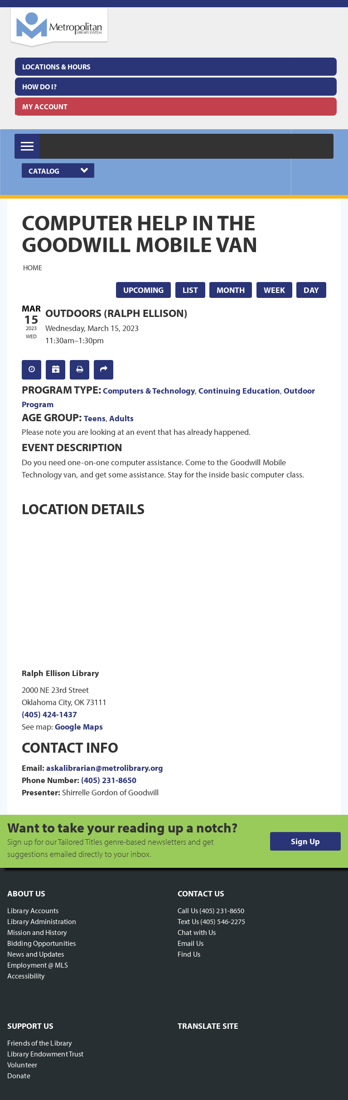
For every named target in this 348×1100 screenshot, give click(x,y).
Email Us (190, 943)
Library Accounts (33, 910)
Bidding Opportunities (41, 943)
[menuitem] (176, 67)
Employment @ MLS (37, 964)
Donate (18, 1075)
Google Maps (79, 726)
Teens (95, 418)
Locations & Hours (56, 66)
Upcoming (143, 290)
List (190, 290)
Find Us (189, 954)
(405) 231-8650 (108, 780)
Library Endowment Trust (45, 1053)
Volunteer (22, 1064)
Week (274, 290)
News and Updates (35, 954)
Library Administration (41, 921)
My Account (45, 106)
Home (32, 267)
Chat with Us (197, 932)
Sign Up (305, 841)
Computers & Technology (149, 390)
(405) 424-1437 (49, 714)
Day (311, 290)
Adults (121, 418)
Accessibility (26, 975)
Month (231, 290)
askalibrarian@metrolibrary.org (104, 768)
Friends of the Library (39, 1042)
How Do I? (39, 86)
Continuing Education (239, 390)
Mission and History (37, 932)
